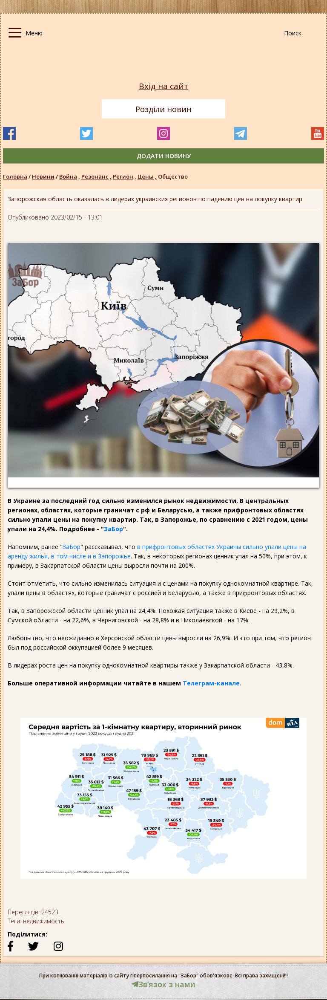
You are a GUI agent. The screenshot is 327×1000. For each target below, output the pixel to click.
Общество (173, 176)
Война (70, 176)
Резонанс (97, 176)
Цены (148, 176)
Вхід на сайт (163, 86)
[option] (163, 802)
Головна (15, 176)
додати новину (164, 156)
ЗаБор (113, 529)
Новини (43, 176)
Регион (125, 176)
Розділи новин (163, 109)
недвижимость (43, 921)
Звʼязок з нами (163, 984)
